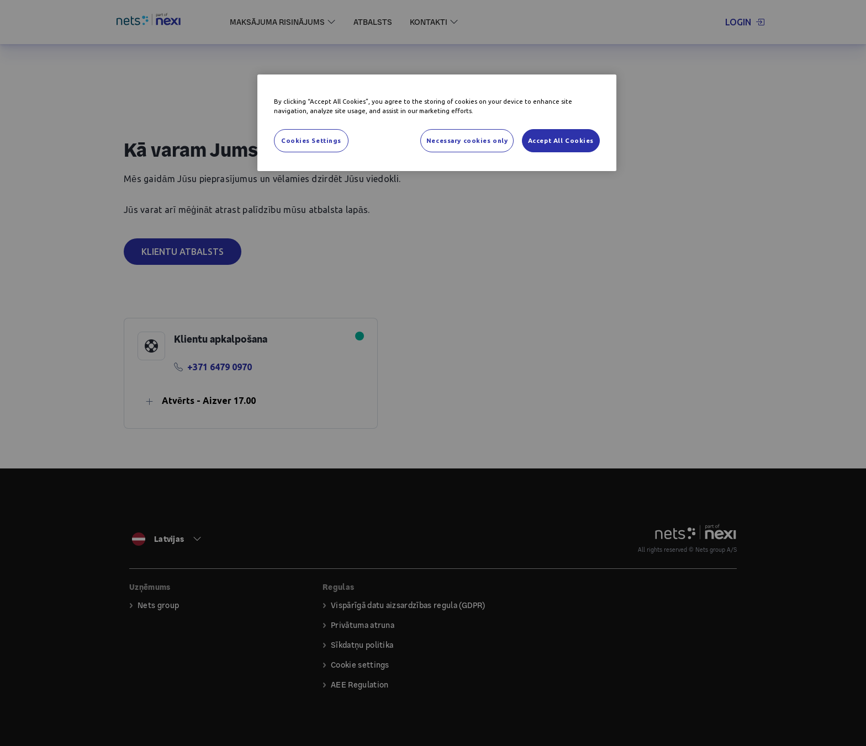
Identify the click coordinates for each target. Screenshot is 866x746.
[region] (436, 122)
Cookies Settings (311, 140)
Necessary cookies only (467, 140)
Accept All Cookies (561, 140)
